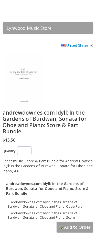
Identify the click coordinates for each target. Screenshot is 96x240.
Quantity (9, 151)
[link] (79, 11)
